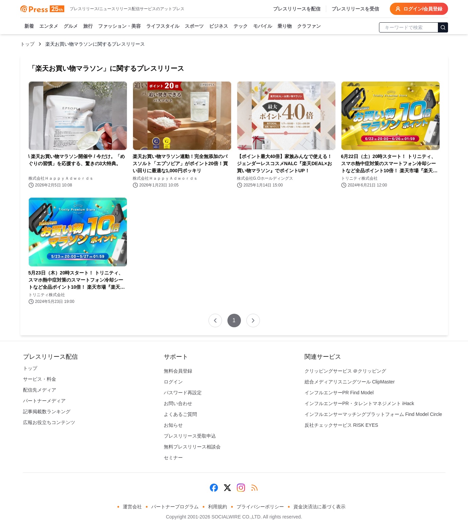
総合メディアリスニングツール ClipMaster (350, 381)
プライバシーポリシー (260, 506)
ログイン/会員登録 (419, 9)
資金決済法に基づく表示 (319, 506)
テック (240, 26)
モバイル (262, 26)
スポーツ (194, 26)
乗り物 (284, 26)
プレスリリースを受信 (355, 9)
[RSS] (254, 488)
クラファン (309, 26)
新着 (29, 26)
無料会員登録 (178, 371)
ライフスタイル (162, 26)
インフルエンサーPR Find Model (339, 392)
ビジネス (218, 26)
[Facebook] (214, 488)
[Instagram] (241, 488)
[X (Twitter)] (227, 488)
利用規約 (217, 506)
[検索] (443, 27)
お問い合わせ (178, 403)
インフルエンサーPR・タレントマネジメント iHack (359, 403)
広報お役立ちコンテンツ (49, 422)
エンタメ (48, 26)
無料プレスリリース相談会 (192, 446)
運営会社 (132, 506)
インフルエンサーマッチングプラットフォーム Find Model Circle (373, 414)
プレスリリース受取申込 (190, 436)
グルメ (71, 26)
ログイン (173, 381)
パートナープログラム (175, 506)
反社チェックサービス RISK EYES (341, 425)
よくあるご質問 (180, 414)
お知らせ (173, 425)
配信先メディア (39, 390)
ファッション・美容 (119, 26)
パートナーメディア (44, 400)
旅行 (88, 26)
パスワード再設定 (183, 392)
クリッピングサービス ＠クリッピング (345, 371)
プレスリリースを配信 (296, 9)
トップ (27, 44)
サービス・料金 (39, 379)
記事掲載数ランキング (46, 411)
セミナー (173, 457)
